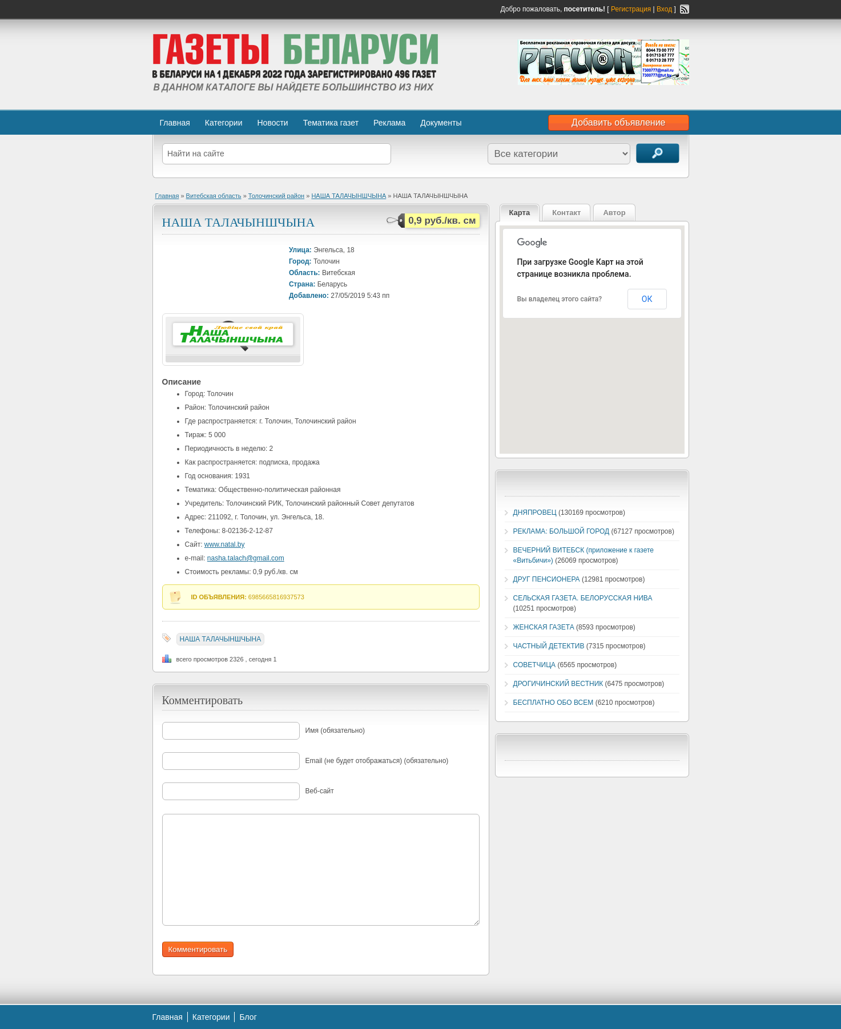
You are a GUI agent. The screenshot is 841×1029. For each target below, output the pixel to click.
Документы (440, 122)
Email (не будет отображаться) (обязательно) (377, 761)
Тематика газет (331, 122)
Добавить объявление (618, 122)
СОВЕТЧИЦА (534, 665)
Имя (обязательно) (335, 731)
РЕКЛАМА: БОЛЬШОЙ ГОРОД (561, 531)
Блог (247, 1017)
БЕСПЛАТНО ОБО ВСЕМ (553, 703)
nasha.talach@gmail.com (245, 558)
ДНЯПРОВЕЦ (535, 512)
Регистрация (631, 9)
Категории (224, 122)
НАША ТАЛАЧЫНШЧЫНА (348, 195)
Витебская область (214, 195)
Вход (664, 9)
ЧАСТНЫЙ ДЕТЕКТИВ (549, 646)
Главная (175, 122)
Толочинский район (276, 195)
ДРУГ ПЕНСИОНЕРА (546, 579)
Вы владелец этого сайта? (559, 299)
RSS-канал (684, 9)
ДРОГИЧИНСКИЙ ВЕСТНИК (558, 684)
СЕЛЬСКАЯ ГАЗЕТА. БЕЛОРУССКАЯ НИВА (583, 598)
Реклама (389, 122)
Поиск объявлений (657, 153)
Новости (272, 122)
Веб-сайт (319, 791)
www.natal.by (224, 544)
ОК (647, 299)
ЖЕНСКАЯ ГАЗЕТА (543, 627)
